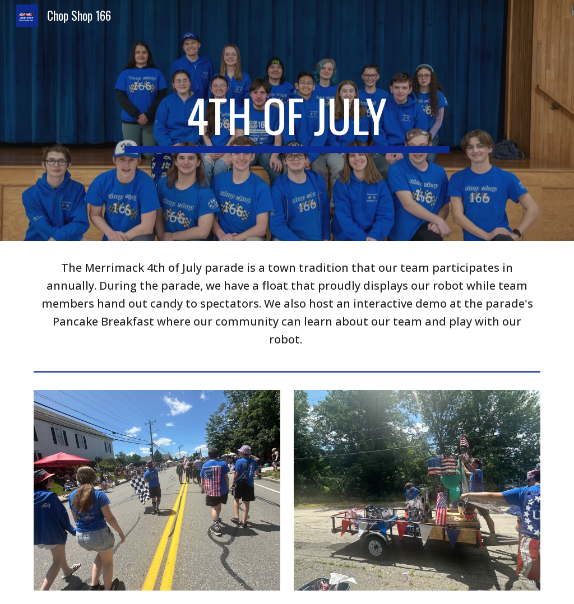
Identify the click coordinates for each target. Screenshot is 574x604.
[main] (286, 120)
